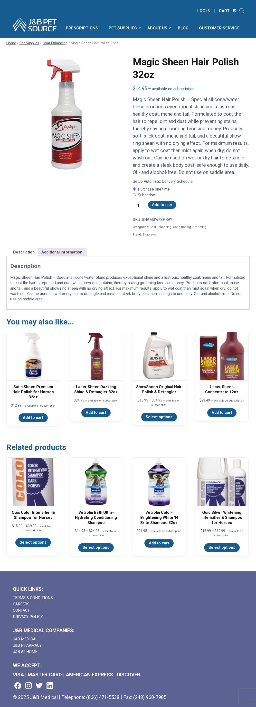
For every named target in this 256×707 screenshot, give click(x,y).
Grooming (199, 226)
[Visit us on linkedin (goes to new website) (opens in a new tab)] (50, 686)
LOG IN (203, 11)
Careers (21, 604)
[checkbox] (191, 189)
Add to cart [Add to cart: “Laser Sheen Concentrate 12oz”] (222, 412)
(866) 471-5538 (102, 697)
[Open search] (242, 10)
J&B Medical (25, 639)
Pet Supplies (29, 43)
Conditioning (182, 226)
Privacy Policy (28, 616)
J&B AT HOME (25, 651)
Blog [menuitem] (183, 28)
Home (11, 43)
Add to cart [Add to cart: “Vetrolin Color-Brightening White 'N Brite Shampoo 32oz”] (159, 543)
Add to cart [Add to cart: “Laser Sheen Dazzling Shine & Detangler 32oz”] (96, 412)
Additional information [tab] (61, 252)
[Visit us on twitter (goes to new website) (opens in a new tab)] (39, 686)
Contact (21, 610)
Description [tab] (24, 252)
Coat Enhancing (55, 43)
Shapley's (149, 234)
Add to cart (162, 205)
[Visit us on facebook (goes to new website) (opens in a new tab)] (18, 686)
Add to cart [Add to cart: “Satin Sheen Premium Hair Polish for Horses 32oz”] (33, 417)
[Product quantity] (140, 205)
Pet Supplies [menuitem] (123, 28)
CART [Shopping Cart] (224, 11)
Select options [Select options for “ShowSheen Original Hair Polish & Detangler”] (159, 417)
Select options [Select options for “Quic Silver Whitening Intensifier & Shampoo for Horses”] (222, 547)
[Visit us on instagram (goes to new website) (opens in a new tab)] (28, 686)
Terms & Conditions (33, 597)
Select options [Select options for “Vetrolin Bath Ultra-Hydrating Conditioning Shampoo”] (96, 547)
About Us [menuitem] (157, 28)
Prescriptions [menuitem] (82, 28)
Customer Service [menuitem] (219, 28)
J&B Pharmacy (27, 645)
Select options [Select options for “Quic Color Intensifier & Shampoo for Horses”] (33, 542)
